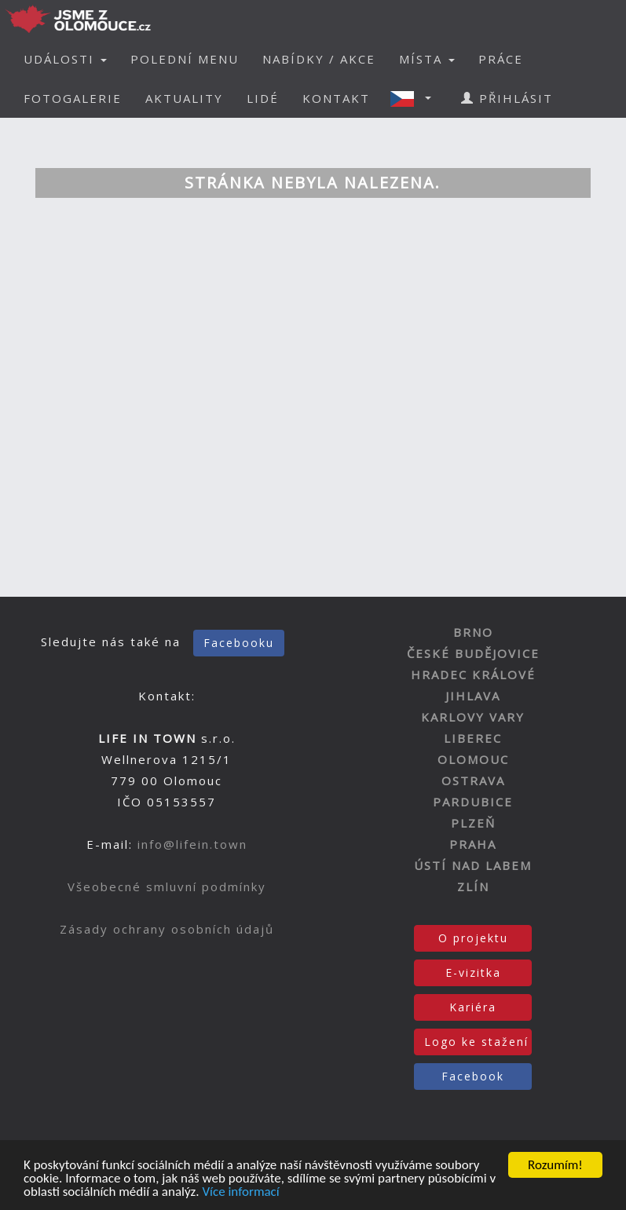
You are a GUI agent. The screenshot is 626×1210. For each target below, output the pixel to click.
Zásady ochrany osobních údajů (167, 929)
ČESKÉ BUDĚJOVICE (473, 653)
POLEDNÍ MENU (184, 59)
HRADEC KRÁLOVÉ (473, 674)
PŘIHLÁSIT (507, 98)
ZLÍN (473, 886)
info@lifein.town (192, 844)
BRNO (473, 632)
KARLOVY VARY (473, 717)
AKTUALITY (184, 98)
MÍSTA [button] (427, 59)
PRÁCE (500, 59)
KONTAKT (336, 98)
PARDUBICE (473, 802)
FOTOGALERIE (73, 98)
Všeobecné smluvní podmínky (167, 886)
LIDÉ (263, 98)
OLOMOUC (473, 759)
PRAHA (472, 844)
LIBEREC (473, 738)
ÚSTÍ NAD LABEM (473, 865)
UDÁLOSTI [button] (65, 59)
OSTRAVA (473, 780)
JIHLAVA (472, 696)
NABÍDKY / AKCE (318, 59)
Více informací (240, 1192)
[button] (415, 98)
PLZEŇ (473, 823)
